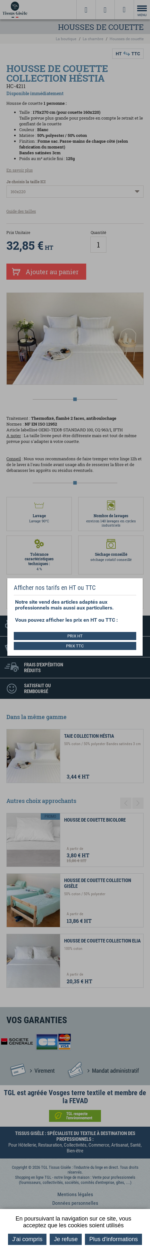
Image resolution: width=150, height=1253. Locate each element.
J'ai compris (27, 1239)
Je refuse (66, 1239)
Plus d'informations (113, 1239)
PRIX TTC (75, 646)
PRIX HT (75, 636)
